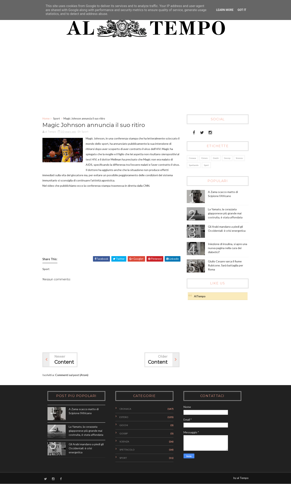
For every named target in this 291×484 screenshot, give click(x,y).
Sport (56, 118)
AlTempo (200, 296)
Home (46, 118)
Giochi (216, 158)
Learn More (224, 10)
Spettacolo (193, 165)
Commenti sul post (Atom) (71, 375)
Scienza (239, 158)
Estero (204, 158)
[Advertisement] (142, 78)
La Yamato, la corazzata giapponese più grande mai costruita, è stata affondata (225, 213)
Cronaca (192, 158)
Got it (241, 10)
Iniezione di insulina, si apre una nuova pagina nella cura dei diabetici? (227, 248)
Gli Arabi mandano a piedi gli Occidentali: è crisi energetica (86, 448)
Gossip (227, 158)
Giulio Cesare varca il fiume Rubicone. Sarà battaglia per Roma (225, 265)
